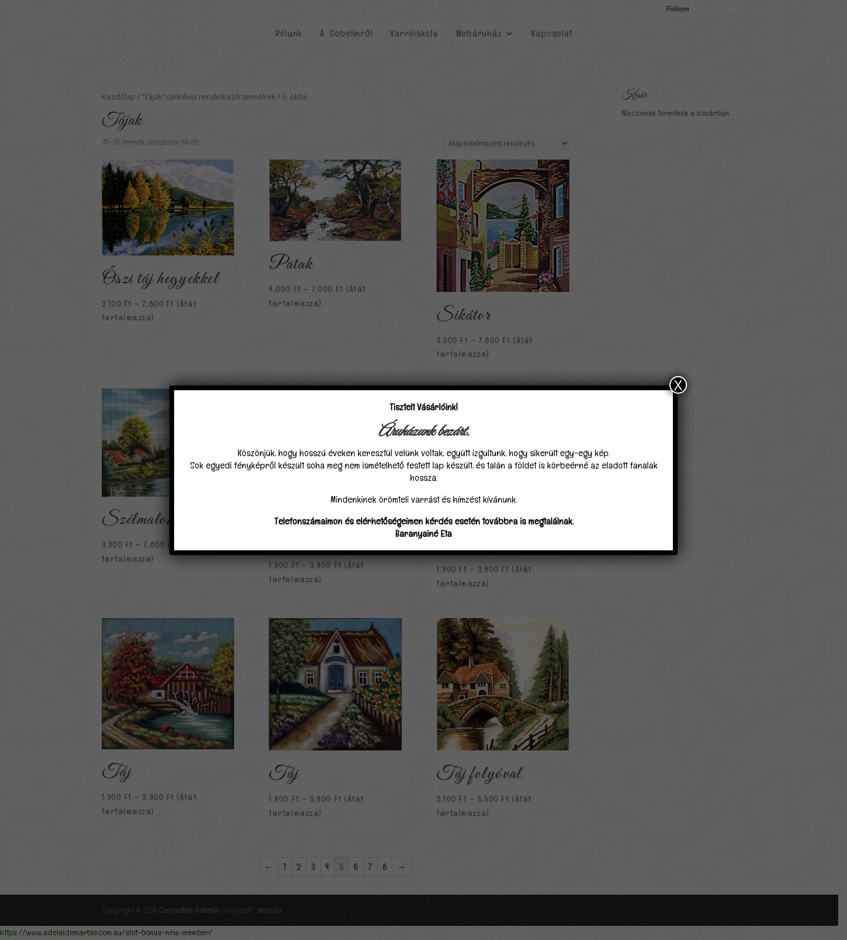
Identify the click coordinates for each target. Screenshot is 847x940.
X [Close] (678, 385)
